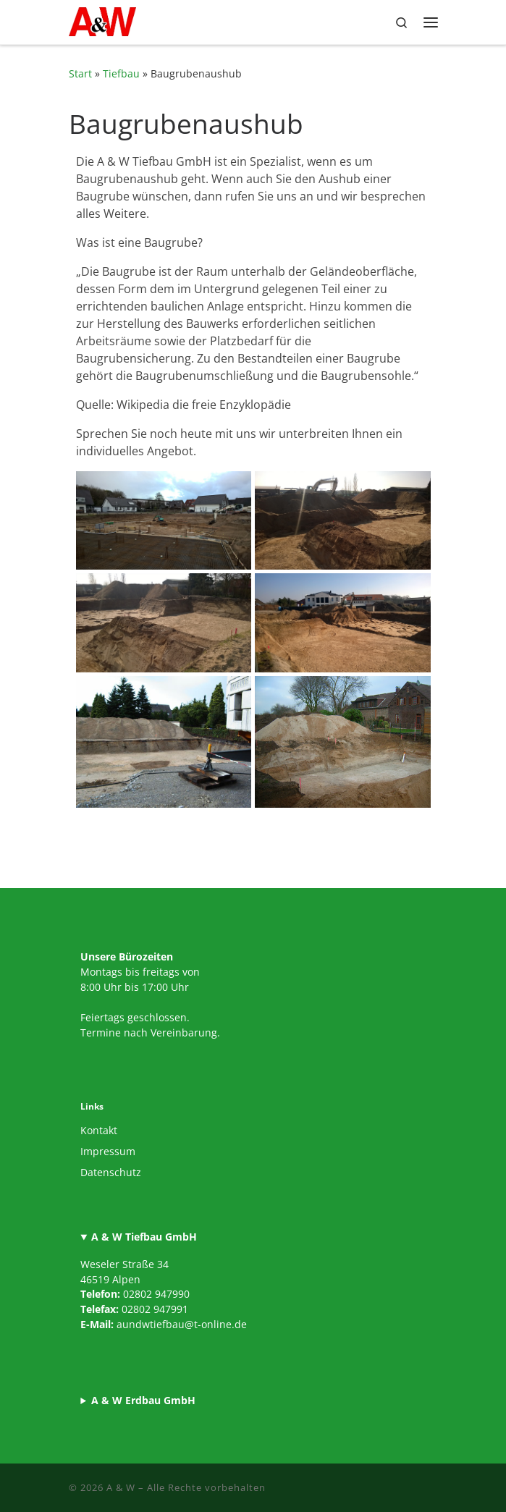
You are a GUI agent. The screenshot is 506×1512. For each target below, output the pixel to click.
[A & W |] (102, 20)
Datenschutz (110, 1172)
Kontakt (98, 1130)
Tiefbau (121, 73)
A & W (120, 1487)
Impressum (107, 1151)
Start (80, 73)
